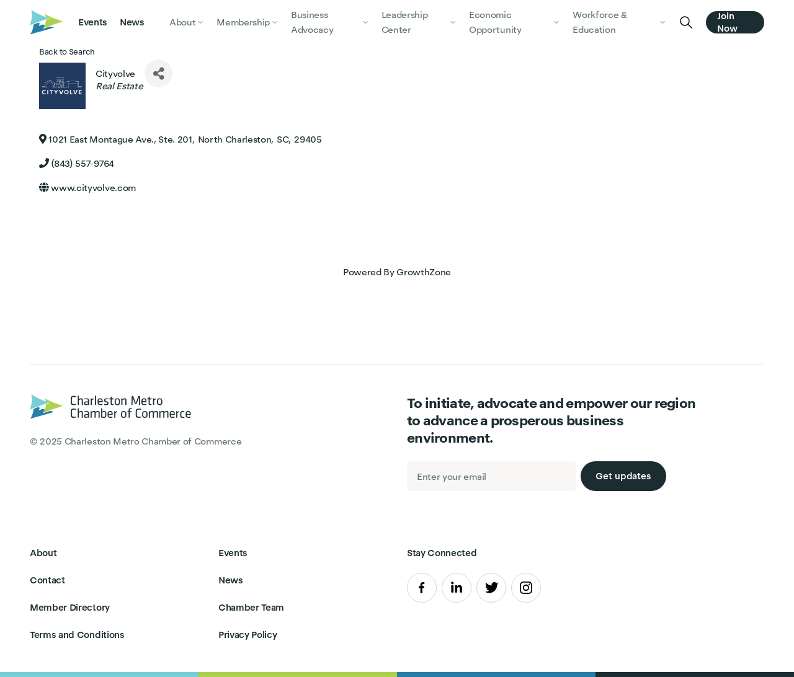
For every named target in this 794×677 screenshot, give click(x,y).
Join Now (727, 22)
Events (92, 22)
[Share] (158, 73)
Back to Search (67, 51)
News (132, 22)
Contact (47, 580)
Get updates (623, 476)
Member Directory (70, 607)
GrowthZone (423, 272)
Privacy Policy (247, 634)
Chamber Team (251, 607)
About (43, 552)
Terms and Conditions (77, 634)
